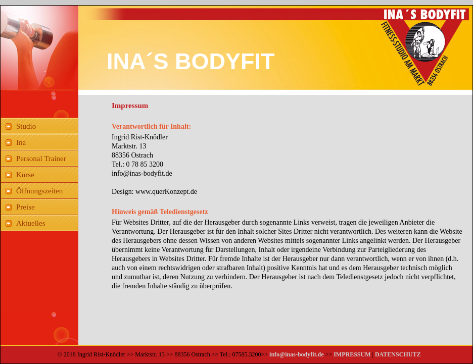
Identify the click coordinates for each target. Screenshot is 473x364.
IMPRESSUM (351, 354)
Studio (26, 126)
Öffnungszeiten (39, 191)
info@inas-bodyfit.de (296, 354)
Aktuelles (30, 223)
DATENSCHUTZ (397, 354)
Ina (21, 142)
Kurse (25, 175)
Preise (25, 207)
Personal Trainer (41, 158)
